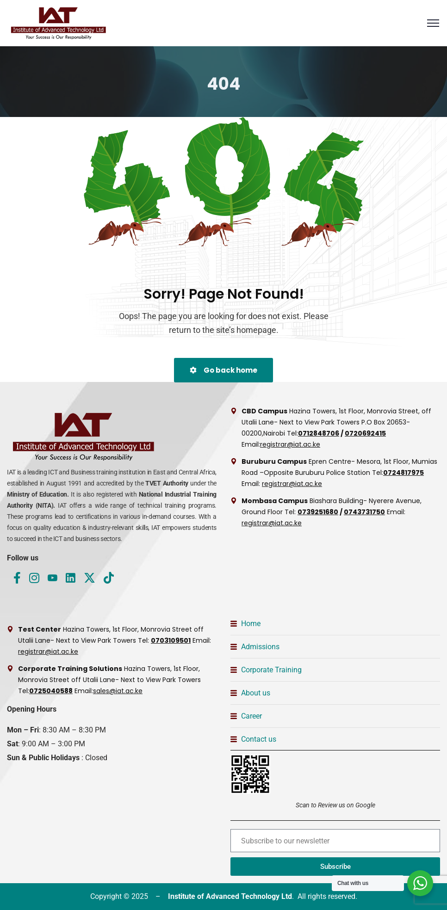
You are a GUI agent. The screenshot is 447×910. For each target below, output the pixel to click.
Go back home (223, 370)
